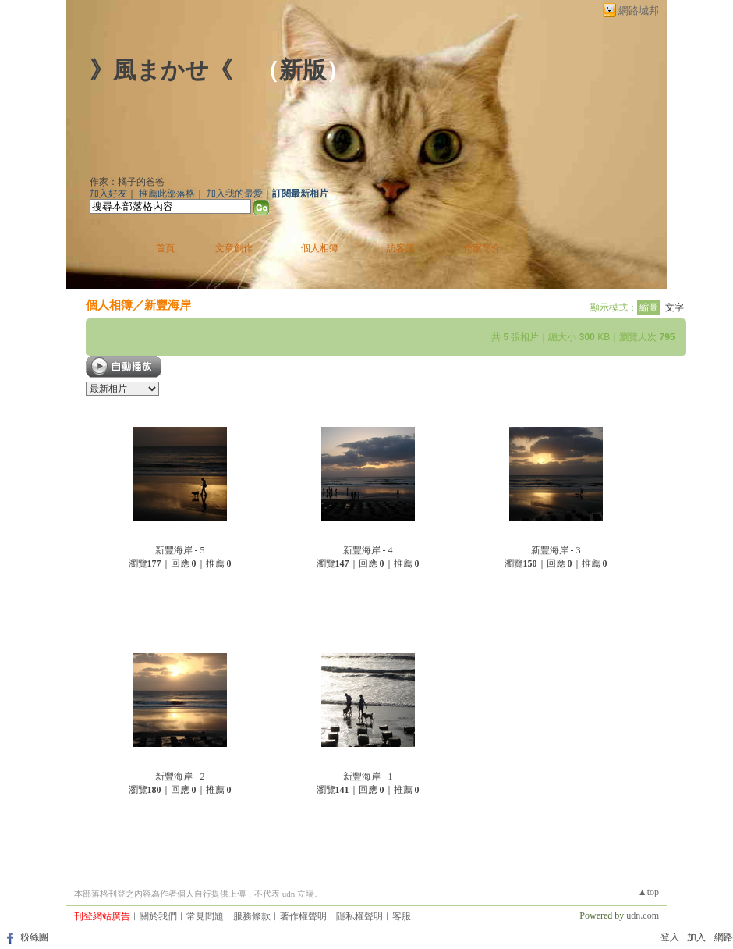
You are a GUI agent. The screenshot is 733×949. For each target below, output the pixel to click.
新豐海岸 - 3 (556, 550)
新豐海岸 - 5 (180, 550)
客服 (401, 916)
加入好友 (108, 193)
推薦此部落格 (167, 193)
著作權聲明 (303, 916)
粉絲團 (34, 937)
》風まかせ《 (161, 70)
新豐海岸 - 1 (368, 776)
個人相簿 (319, 248)
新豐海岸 (167, 304)
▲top (648, 892)
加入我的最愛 (235, 193)
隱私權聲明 (359, 916)
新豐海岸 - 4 (368, 550)
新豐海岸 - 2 (180, 776)
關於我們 (158, 916)
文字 (674, 307)
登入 (669, 937)
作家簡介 (482, 248)
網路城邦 (638, 10)
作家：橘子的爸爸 (127, 181)
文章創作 (234, 248)
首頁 (165, 248)
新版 (302, 70)
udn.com (642, 915)
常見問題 (205, 916)
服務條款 (252, 916)
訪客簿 (401, 248)
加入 (696, 937)
